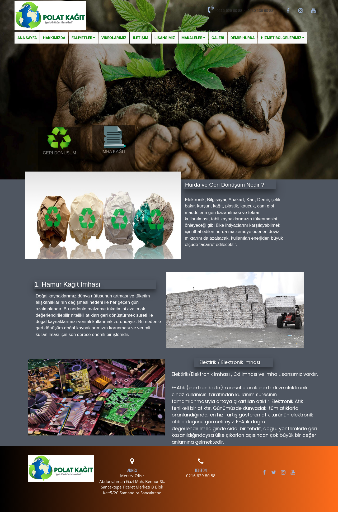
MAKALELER (193, 38)
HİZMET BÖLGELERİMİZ (282, 38)
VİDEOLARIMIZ (113, 38)
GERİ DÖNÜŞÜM (59, 153)
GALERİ (218, 38)
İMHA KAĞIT (113, 151)
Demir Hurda (243, 38)
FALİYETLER (83, 38)
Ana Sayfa (27, 38)
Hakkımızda (54, 38)
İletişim (140, 38)
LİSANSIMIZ (164, 38)
